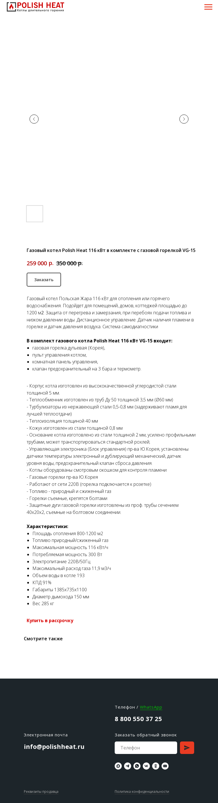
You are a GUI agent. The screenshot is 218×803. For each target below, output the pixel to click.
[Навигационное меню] (208, 7)
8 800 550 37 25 (138, 718)
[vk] (146, 766)
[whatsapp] (137, 766)
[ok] (155, 766)
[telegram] (127, 766)
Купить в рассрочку (50, 620)
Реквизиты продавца (41, 791)
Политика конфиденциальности (142, 791)
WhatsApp (151, 707)
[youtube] (165, 766)
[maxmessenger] (118, 766)
